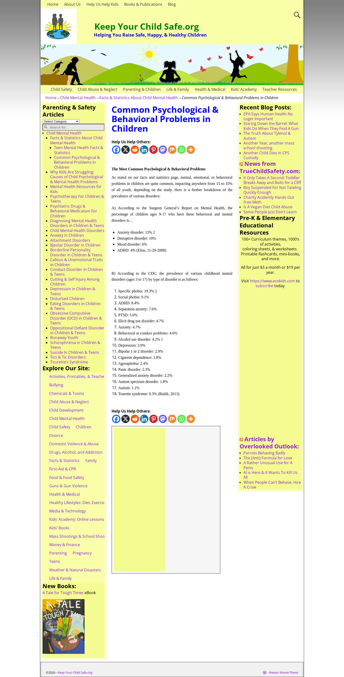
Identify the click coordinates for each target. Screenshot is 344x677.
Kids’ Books (59, 528)
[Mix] (172, 149)
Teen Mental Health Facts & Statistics (78, 150)
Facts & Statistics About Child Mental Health (138, 97)
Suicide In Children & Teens (74, 352)
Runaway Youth (64, 337)
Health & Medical (210, 89)
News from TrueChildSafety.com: (270, 167)
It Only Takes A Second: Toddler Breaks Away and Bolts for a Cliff (272, 180)
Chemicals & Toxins (66, 393)
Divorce (56, 435)
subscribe (264, 285)
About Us (72, 4)
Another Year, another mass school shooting (268, 145)
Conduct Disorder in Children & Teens (76, 272)
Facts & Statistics (64, 460)
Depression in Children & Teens (72, 291)
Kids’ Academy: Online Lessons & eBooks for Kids (93, 519)
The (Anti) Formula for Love (267, 458)
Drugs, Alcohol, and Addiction (75, 452)
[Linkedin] (144, 149)
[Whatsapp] (181, 149)
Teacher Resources (280, 89)
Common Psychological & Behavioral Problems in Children (77, 162)
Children (83, 427)
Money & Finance (64, 544)
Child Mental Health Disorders (77, 230)
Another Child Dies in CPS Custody (266, 155)
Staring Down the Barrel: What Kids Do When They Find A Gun (271, 126)
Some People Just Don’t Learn (270, 212)
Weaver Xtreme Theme (283, 672)
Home (52, 4)
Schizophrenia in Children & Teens (75, 345)
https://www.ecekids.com (272, 281)
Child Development (66, 410)
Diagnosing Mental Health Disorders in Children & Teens (77, 223)
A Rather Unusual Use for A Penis (267, 465)
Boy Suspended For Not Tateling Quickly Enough (272, 190)
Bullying (56, 384)
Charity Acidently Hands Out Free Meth (268, 200)
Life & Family (178, 89)
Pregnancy (82, 553)
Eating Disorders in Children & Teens (75, 306)
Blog (172, 4)
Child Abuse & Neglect (97, 89)
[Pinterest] (153, 149)
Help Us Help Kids (102, 4)
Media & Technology (67, 511)
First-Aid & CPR (62, 469)
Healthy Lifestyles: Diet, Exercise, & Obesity (87, 502)
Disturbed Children (67, 298)
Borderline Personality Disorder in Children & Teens (76, 252)
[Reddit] (135, 149)
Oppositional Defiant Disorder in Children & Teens (77, 330)
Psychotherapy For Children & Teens (77, 199)
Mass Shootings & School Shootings (81, 536)
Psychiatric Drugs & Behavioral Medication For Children (73, 211)
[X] (125, 149)
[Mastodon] (163, 149)
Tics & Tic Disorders (68, 357)
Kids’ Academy (244, 89)
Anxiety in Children (67, 235)
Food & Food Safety (66, 477)
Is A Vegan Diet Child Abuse (267, 207)
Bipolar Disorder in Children (75, 245)
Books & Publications (143, 4)
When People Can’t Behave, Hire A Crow (272, 485)
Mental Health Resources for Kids (76, 189)
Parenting (58, 553)
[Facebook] (116, 149)
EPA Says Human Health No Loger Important (268, 116)
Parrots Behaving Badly (264, 453)
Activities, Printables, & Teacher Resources (87, 376)
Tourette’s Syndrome (69, 362)
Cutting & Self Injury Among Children (75, 282)
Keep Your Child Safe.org (146, 26)
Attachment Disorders (70, 240)
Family (91, 460)
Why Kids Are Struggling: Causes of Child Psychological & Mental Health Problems (76, 176)
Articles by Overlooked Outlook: (269, 442)
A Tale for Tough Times (63, 592)
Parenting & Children (142, 89)
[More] (191, 149)
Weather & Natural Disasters (75, 570)
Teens (54, 561)
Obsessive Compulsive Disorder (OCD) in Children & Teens (76, 318)
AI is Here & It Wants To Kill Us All (270, 475)
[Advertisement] (140, 499)
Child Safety (61, 89)
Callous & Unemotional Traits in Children (76, 262)
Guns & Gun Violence (68, 486)
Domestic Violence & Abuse (74, 443)
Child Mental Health (78, 97)
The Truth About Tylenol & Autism (267, 136)
